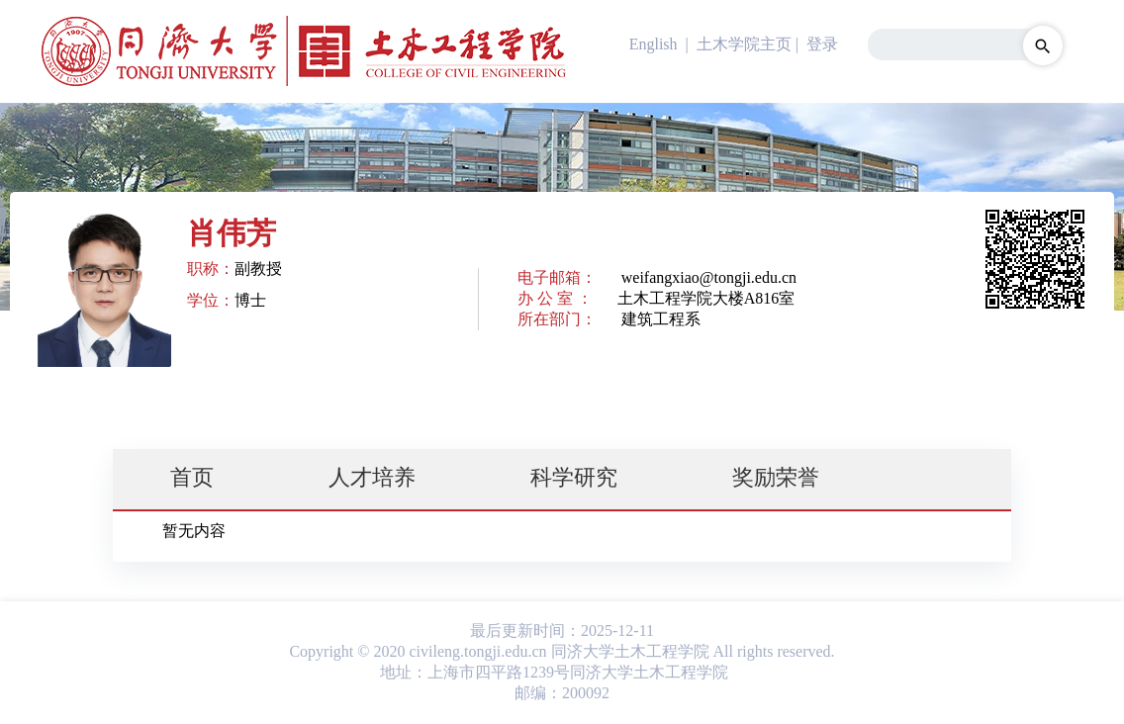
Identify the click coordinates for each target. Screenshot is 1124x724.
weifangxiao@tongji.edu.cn (708, 277)
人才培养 (372, 477)
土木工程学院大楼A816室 (706, 298)
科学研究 (573, 477)
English (653, 44)
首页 (192, 477)
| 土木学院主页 (737, 44)
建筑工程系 (661, 319)
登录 (822, 44)
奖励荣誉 (775, 477)
